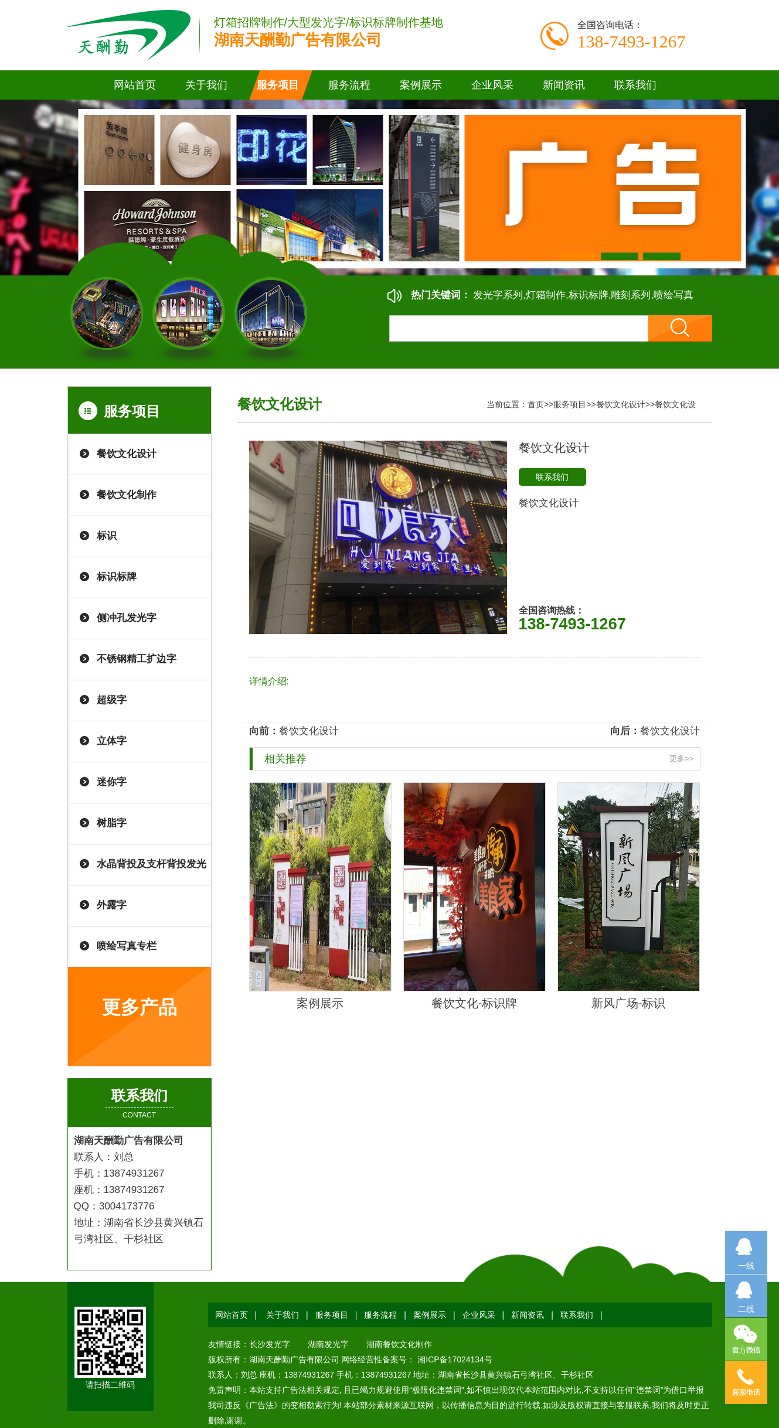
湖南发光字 (328, 1344)
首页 (536, 404)
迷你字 (112, 782)
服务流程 (380, 1315)
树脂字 (112, 823)
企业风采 (478, 1315)
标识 (107, 535)
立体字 (112, 741)
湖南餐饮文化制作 (399, 1344)
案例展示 (320, 1003)
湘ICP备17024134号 (453, 1359)
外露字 (112, 905)
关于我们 (282, 1315)
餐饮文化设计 (127, 453)
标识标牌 (117, 576)
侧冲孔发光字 (127, 617)
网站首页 (135, 85)
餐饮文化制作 (127, 494)
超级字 (112, 700)
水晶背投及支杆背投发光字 (151, 871)
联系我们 (552, 477)
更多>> (681, 758)
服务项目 (569, 404)
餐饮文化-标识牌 (474, 1003)
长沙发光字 (269, 1344)
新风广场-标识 (628, 1003)
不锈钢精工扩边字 (136, 658)
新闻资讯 (527, 1315)
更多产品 (139, 1007)
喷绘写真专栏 (127, 946)
